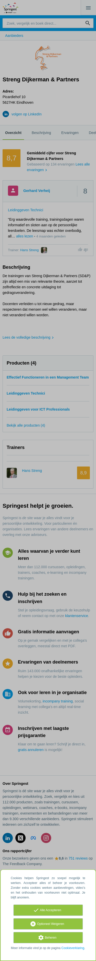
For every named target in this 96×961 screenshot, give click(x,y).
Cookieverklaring (72, 948)
